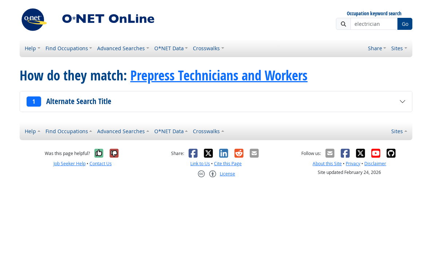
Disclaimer (375, 163)
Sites (397, 48)
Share (375, 48)
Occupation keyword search (374, 14)
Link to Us (200, 163)
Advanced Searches (121, 48)
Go (405, 23)
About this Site (327, 163)
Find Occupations (66, 48)
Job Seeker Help (69, 163)
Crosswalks (206, 48)
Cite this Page (228, 163)
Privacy (353, 163)
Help (30, 48)
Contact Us (101, 163)
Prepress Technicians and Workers (219, 75)
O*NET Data (169, 48)
